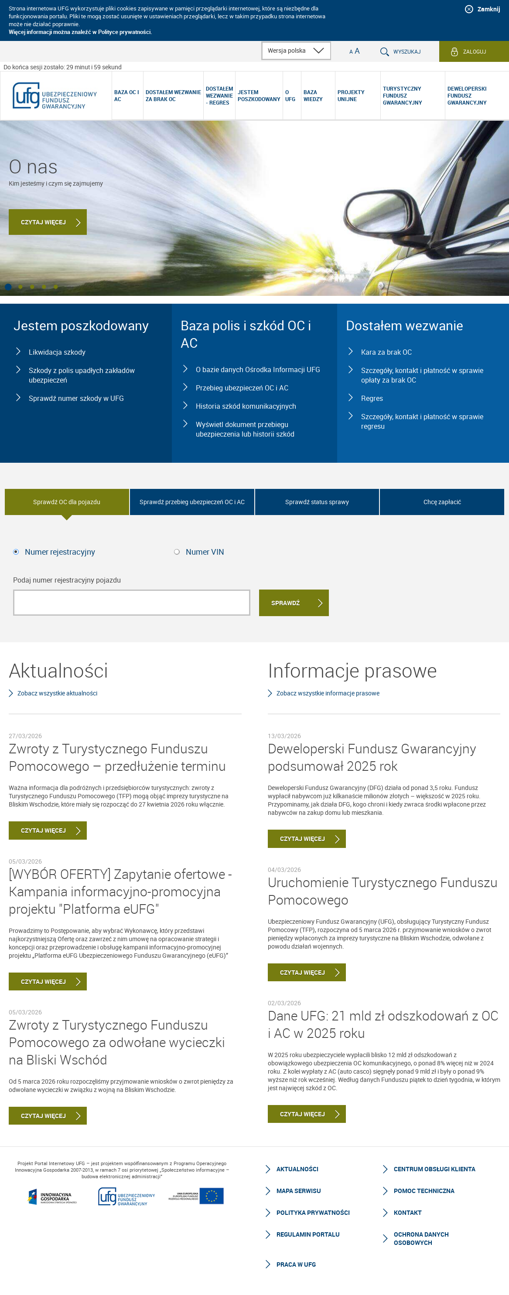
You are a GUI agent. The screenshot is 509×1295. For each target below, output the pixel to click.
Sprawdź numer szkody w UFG (76, 398)
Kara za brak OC (386, 352)
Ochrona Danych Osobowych (421, 1238)
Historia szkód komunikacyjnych (246, 406)
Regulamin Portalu (308, 1234)
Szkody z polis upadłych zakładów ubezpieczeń (82, 375)
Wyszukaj (407, 51)
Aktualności (297, 1169)
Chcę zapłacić (442, 502)
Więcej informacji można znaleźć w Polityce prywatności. (80, 32)
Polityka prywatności (313, 1212)
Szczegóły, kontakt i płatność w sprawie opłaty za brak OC (422, 375)
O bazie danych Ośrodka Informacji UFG (258, 369)
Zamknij (489, 9)
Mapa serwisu (299, 1191)
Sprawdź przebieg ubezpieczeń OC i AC (192, 502)
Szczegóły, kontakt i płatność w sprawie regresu (422, 421)
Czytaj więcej (43, 222)
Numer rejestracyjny (60, 551)
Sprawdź (285, 603)
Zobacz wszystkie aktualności (57, 693)
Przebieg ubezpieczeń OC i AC (242, 388)
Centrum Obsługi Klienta (434, 1169)
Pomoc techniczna (424, 1191)
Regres (372, 398)
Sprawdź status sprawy (317, 502)
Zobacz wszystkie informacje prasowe (328, 693)
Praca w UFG (296, 1264)
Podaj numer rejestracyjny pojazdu (67, 580)
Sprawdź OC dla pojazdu (66, 502)
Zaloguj (474, 51)
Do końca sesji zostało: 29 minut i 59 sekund (62, 67)
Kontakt (408, 1212)
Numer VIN (205, 551)
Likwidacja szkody (57, 352)
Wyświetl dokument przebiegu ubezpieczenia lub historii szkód (245, 429)
